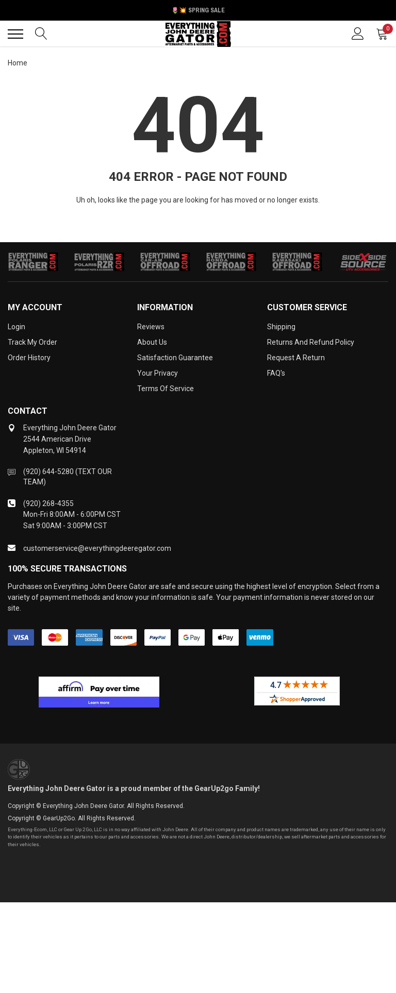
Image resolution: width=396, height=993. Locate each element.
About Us (152, 342)
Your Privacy (157, 373)
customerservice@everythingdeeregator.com (97, 548)
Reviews (150, 327)
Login (16, 327)
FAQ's (276, 373)
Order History (29, 358)
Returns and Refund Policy (310, 342)
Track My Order (32, 342)
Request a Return (296, 358)
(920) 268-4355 (48, 503)
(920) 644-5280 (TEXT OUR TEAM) (67, 476)
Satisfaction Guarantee (175, 358)
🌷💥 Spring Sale (198, 10)
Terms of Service (165, 388)
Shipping (281, 327)
